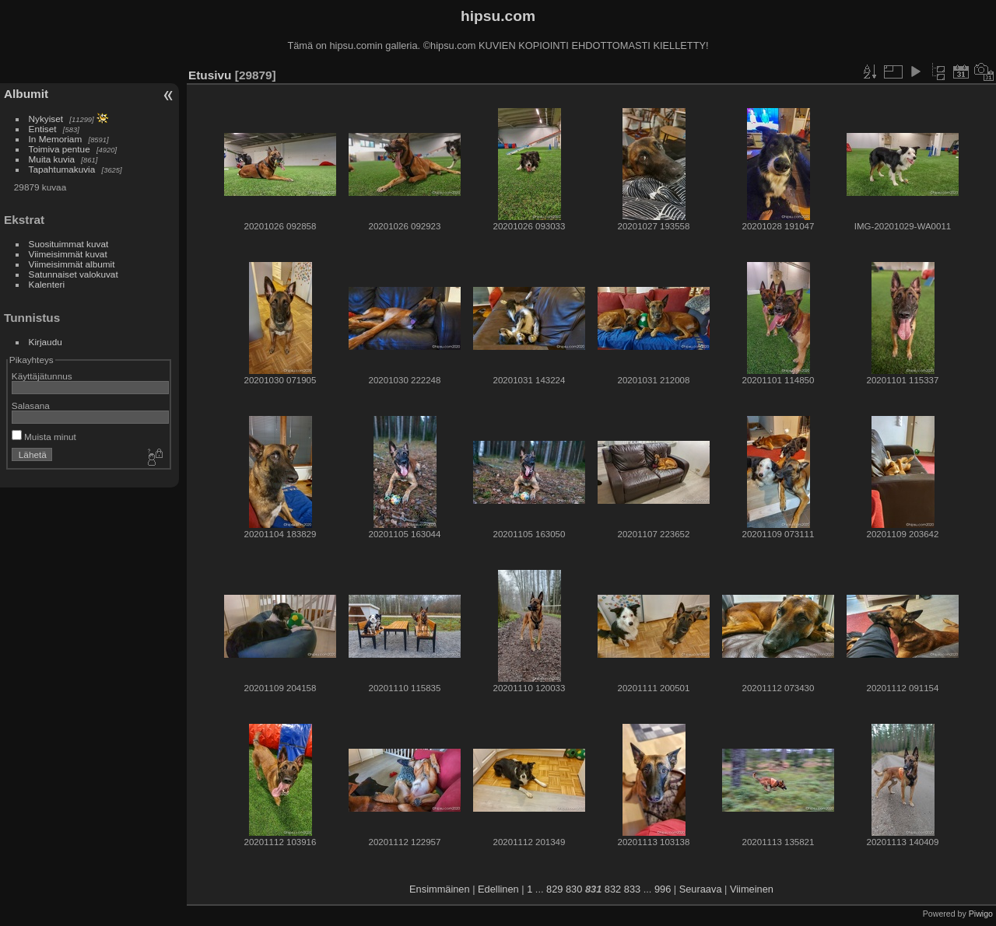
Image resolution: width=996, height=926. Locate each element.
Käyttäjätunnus (42, 376)
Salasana (31, 405)
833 (632, 889)
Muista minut (44, 437)
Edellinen (498, 889)
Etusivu (209, 75)
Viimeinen (751, 889)
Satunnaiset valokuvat (73, 274)
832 (613, 889)
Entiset (43, 129)
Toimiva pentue (59, 149)
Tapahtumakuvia (62, 169)
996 (662, 889)
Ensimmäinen (439, 889)
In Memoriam (55, 139)
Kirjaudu (45, 342)
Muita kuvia (52, 159)
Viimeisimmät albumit (72, 264)
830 (574, 889)
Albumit (26, 93)
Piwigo (981, 913)
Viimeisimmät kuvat (68, 254)
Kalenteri (47, 284)
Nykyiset (46, 119)
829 (554, 889)
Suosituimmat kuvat (69, 244)
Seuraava (700, 889)
